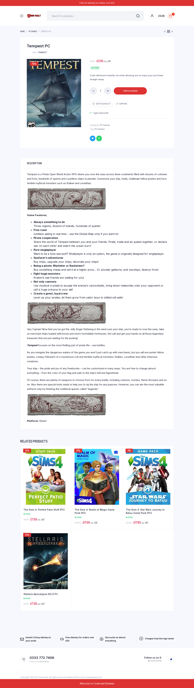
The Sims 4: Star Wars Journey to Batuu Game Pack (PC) (145, 511)
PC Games (33, 31)
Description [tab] (34, 163)
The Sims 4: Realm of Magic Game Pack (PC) (94, 511)
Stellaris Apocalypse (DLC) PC (40, 594)
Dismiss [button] (109, 683)
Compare (123, 103)
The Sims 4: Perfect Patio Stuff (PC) (44, 509)
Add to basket (130, 90)
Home (22, 31)
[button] (101, 104)
